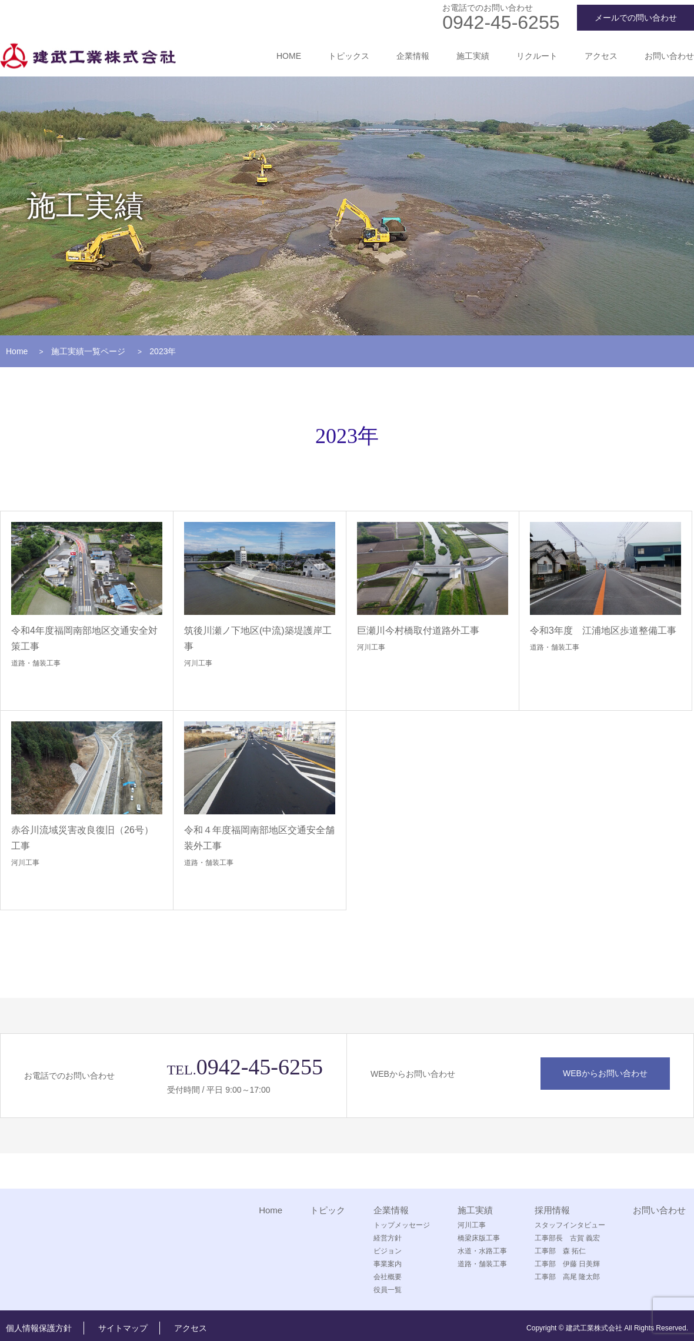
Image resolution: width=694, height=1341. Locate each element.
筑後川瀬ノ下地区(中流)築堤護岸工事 (258, 638)
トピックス (348, 56)
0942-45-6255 (500, 22)
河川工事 (198, 663)
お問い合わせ (669, 56)
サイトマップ (123, 1328)
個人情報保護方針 (39, 1328)
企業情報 (412, 56)
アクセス (601, 56)
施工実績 (472, 56)
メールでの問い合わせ (636, 17)
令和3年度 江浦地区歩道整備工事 (603, 630)
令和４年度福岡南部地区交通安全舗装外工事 (259, 838)
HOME (288, 56)
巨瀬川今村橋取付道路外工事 (418, 630)
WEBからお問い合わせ (605, 1073)
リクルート (537, 56)
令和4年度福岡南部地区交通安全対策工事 (84, 638)
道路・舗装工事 (36, 663)
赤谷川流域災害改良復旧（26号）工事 (82, 838)
